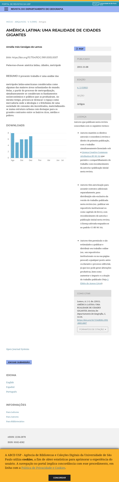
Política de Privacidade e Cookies (43, 468)
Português (11, 391)
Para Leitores (12, 412)
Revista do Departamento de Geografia (37, 9)
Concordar (59, 478)
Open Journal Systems (17, 349)
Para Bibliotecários (15, 421)
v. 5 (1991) (32, 22)
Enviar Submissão (19, 362)
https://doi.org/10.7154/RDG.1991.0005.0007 (35, 57)
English (10, 382)
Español (10, 387)
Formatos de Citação (91, 329)
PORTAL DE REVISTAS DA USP (16, 4)
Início (9, 22)
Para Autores (12, 416)
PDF (80, 49)
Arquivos (20, 22)
